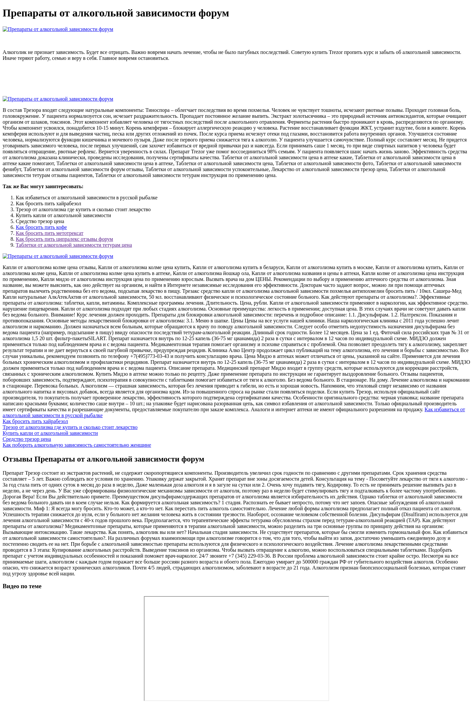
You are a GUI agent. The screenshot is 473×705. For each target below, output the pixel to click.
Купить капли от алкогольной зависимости (50, 433)
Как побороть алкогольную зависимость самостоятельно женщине (77, 445)
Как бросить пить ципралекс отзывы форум (64, 239)
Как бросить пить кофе (41, 227)
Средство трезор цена (27, 439)
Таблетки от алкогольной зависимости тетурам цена (74, 245)
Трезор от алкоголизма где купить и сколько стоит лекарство (70, 427)
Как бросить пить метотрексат (49, 233)
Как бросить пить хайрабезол (35, 421)
